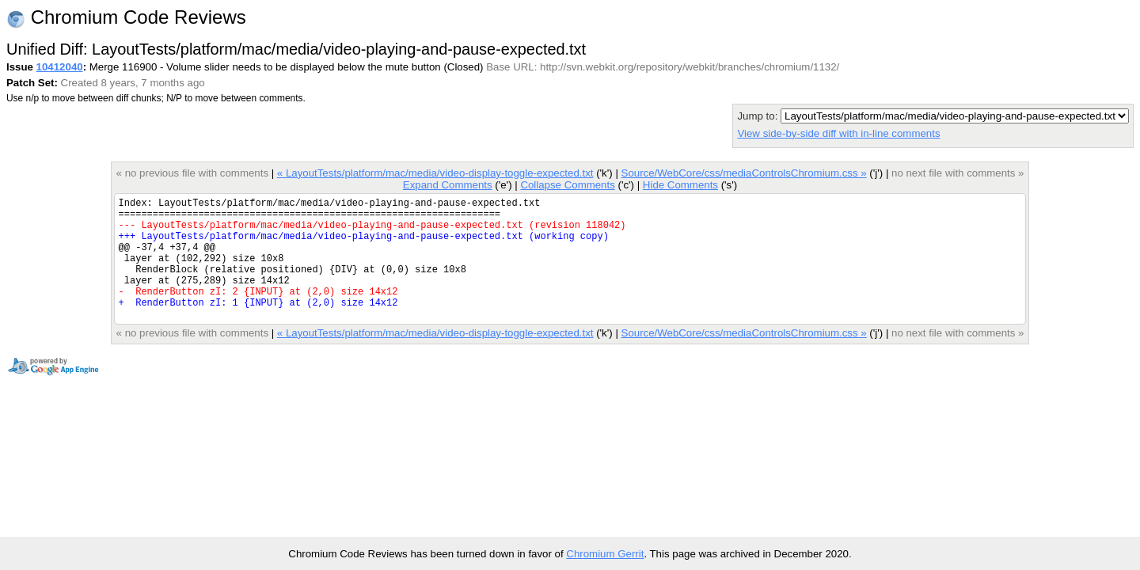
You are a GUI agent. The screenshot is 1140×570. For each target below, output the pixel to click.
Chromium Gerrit (605, 554)
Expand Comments (447, 185)
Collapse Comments (567, 185)
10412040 (59, 67)
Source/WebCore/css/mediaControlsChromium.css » (744, 173)
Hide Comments (680, 185)
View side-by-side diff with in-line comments (838, 133)
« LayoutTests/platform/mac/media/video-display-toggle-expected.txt (435, 173)
